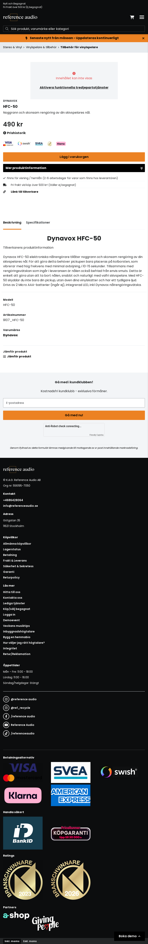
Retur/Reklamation (16, 654)
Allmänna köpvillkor (17, 544)
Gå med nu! (74, 415)
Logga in (9, 615)
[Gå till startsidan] (20, 17)
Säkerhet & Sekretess (18, 566)
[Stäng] (143, 38)
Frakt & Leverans (15, 561)
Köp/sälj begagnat (16, 609)
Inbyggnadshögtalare (19, 631)
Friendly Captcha (96, 435)
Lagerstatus (12, 549)
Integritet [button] (10, 648)
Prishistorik (14, 133)
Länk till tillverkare (24, 191)
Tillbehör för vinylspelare (79, 47)
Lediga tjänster (14, 603)
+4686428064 (13, 500)
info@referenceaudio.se (20, 506)
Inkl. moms (12, 941)
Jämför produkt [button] (17, 356)
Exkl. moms (30, 941)
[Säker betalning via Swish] (118, 772)
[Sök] (74, 29)
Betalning (10, 555)
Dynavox (10, 335)
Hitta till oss (11, 592)
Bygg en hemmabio (16, 637)
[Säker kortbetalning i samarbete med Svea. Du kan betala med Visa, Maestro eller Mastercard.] (23, 772)
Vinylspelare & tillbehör (41, 47)
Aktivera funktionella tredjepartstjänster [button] (74, 87)
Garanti (8, 572)
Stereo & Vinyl (12, 47)
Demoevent (11, 620)
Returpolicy (11, 577)
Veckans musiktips (16, 626)
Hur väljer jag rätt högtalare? (24, 643)
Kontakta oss (12, 598)
